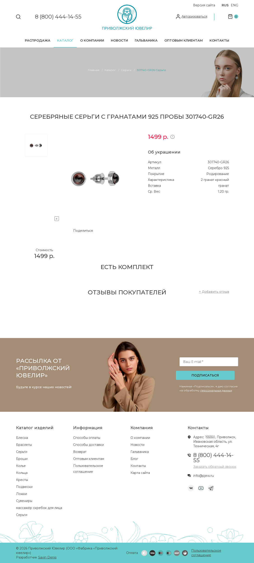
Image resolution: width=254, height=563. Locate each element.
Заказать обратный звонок (214, 467)
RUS (225, 5)
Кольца (22, 473)
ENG (234, 5)
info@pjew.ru (203, 476)
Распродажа (37, 40)
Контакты (219, 40)
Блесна (22, 438)
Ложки (21, 494)
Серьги (21, 452)
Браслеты (24, 445)
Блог (134, 459)
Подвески (24, 487)
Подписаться (205, 375)
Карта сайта (140, 473)
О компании (92, 40)
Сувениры (24, 501)
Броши (22, 459)
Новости (119, 40)
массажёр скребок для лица (39, 508)
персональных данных (216, 390)
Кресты (22, 480)
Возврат (79, 452)
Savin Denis (47, 557)
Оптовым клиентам (183, 40)
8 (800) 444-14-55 (58, 17)
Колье (21, 466)
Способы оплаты (86, 438)
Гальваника (146, 40)
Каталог (65, 40)
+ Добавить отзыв (214, 292)
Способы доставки (88, 445)
